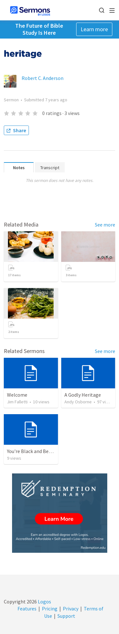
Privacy (70, 608)
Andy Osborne (78, 402)
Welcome (17, 395)
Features (26, 608)
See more (105, 224)
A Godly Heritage (82, 395)
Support (66, 616)
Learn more (94, 29)
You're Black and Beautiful (35, 451)
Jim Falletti (17, 402)
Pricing (49, 608)
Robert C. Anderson (42, 78)
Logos (44, 601)
